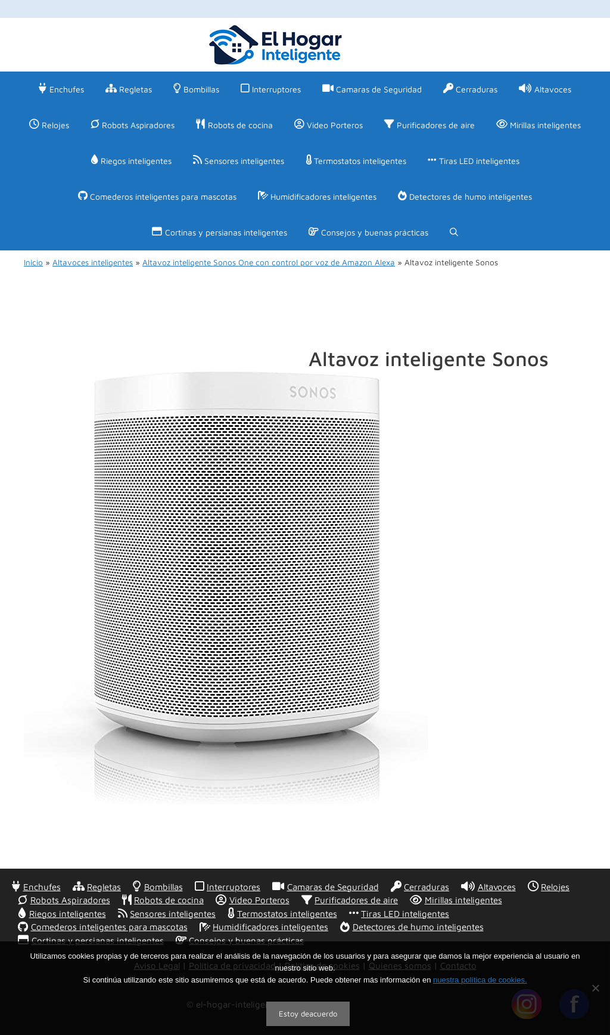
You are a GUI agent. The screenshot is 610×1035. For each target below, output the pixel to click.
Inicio (33, 262)
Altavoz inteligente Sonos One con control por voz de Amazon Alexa (268, 262)
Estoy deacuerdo (308, 1013)
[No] (595, 988)
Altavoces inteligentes (92, 262)
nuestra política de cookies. (480, 979)
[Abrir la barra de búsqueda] (454, 232)
